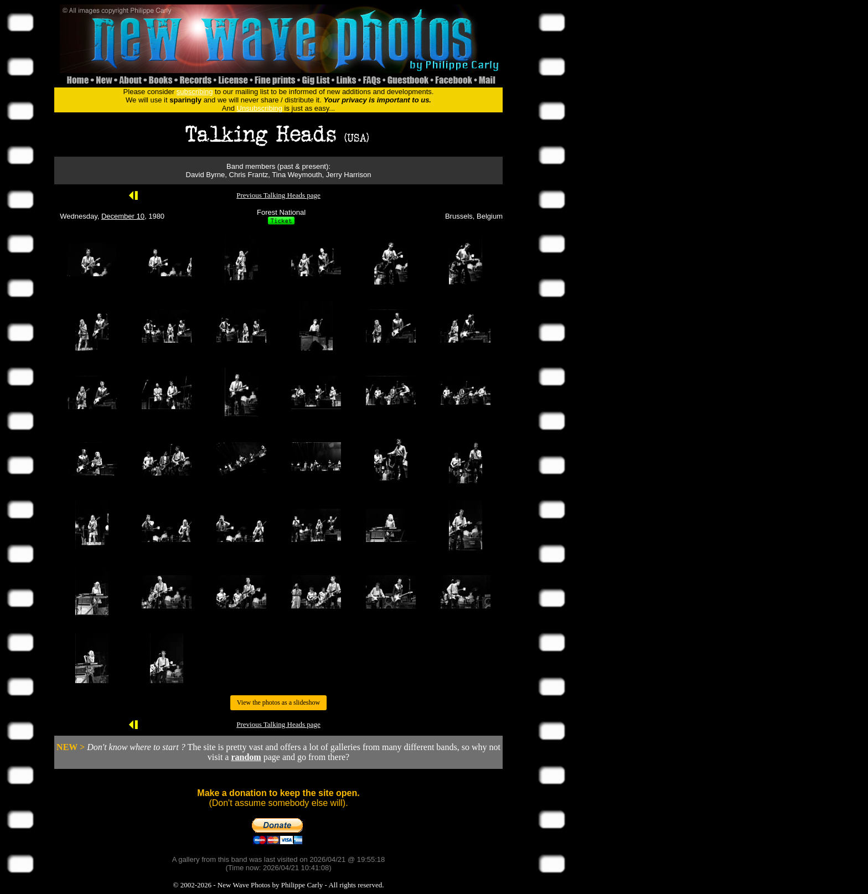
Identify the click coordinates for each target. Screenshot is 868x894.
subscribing (195, 91)
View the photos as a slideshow (278, 702)
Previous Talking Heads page (278, 195)
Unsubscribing (259, 108)
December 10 (122, 216)
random (246, 757)
